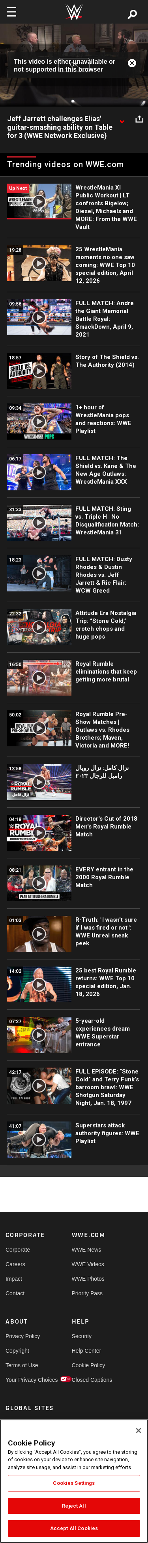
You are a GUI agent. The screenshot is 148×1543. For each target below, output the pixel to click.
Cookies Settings (74, 1483)
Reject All (74, 1506)
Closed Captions (88, 1380)
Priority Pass (87, 1293)
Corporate (18, 1250)
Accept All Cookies (74, 1528)
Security (82, 1336)
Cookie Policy (88, 1365)
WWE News (86, 1250)
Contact (15, 1293)
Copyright (17, 1351)
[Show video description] (122, 119)
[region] (74, 1481)
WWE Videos (88, 1264)
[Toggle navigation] (11, 11)
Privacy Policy (22, 1336)
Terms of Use (22, 1365)
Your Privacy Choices (22, 1380)
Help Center (86, 1351)
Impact (14, 1279)
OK (74, 65)
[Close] (138, 1430)
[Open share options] (139, 119)
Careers (15, 1264)
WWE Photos (88, 1279)
